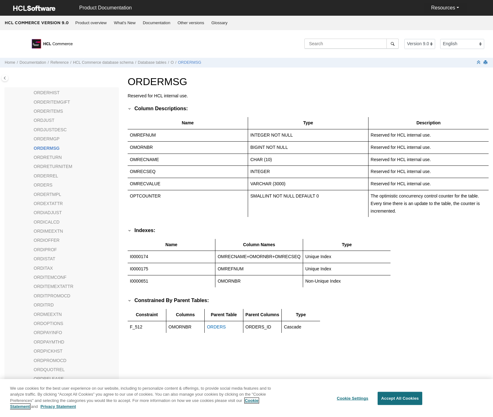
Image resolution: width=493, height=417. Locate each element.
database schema (103, 62)
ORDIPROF (45, 249)
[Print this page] (486, 62)
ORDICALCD (46, 222)
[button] (31, 93)
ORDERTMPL (47, 194)
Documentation (156, 22)
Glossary (219, 22)
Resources (443, 7)
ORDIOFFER (46, 240)
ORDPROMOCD (50, 360)
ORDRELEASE (49, 378)
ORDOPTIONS (48, 323)
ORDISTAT (44, 258)
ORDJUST (44, 120)
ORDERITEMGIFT (52, 102)
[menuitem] (91, 23)
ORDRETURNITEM (53, 166)
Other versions (191, 22)
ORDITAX (43, 268)
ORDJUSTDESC (50, 129)
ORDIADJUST (48, 212)
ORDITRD (44, 304)
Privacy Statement (58, 409)
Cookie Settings (352, 400)
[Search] (392, 44)
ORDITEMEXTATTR (53, 286)
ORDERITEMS (48, 111)
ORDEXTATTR (48, 203)
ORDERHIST (46, 92)
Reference (59, 62)
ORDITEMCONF (50, 277)
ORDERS (43, 184)
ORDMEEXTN (48, 314)
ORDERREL (46, 175)
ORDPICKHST (48, 351)
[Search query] (351, 44)
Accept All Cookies (400, 400)
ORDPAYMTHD (49, 341)
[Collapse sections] (479, 62)
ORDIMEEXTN (48, 231)
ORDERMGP (46, 138)
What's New (125, 22)
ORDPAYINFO (48, 332)
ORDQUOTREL (49, 369)
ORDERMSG (189, 62)
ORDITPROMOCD (52, 295)
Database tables (152, 62)
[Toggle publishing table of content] (5, 78)
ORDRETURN (48, 157)
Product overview (91, 22)
